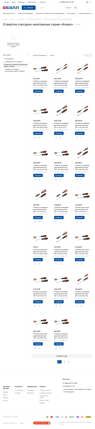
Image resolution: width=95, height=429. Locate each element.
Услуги (5, 400)
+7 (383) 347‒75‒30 (66, 2)
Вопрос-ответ (44, 400)
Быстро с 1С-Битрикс (41, 423)
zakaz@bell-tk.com (69, 386)
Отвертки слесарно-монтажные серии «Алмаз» (15, 65)
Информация (32, 386)
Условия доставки (46, 393)
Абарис (61, 424)
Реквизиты (31, 390)
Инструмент (9, 59)
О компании (19, 390)
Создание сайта (64, 422)
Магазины (30, 393)
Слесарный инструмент (13, 62)
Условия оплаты (45, 390)
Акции (5, 395)
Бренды (5, 398)
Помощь (43, 386)
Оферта (22, 423)
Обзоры (42, 403)
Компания (18, 386)
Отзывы (17, 393)
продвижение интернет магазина (81, 422)
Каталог (5, 392)
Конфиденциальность (10, 423)
